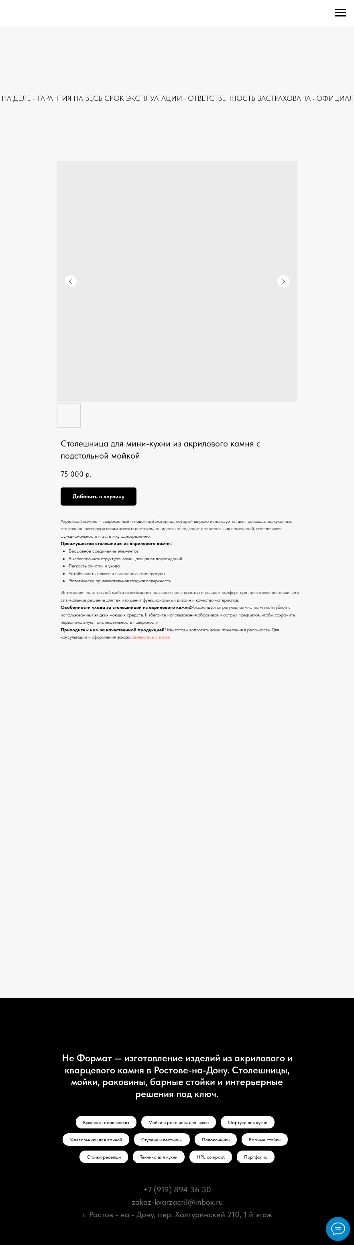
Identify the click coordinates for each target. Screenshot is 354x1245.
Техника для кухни (158, 1157)
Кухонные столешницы (106, 1122)
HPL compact (211, 1157)
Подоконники (216, 1140)
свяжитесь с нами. (152, 637)
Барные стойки (265, 1140)
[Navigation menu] (340, 13)
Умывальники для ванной (96, 1140)
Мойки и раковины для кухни (179, 1122)
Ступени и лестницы (162, 1140)
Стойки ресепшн (104, 1157)
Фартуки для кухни (247, 1122)
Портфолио (255, 1157)
